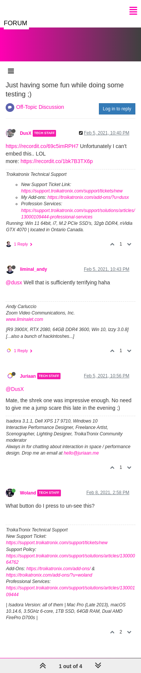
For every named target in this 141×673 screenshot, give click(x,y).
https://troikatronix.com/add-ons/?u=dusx (88, 197)
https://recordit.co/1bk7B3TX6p (57, 161)
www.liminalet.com (24, 319)
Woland (28, 493)
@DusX (15, 389)
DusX (25, 133)
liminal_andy (33, 269)
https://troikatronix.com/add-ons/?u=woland (49, 575)
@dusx (14, 282)
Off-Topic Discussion (40, 107)
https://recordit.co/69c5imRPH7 (42, 146)
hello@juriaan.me (81, 453)
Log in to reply (117, 108)
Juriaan (28, 375)
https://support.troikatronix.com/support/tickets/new (72, 191)
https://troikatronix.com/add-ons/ (58, 568)
